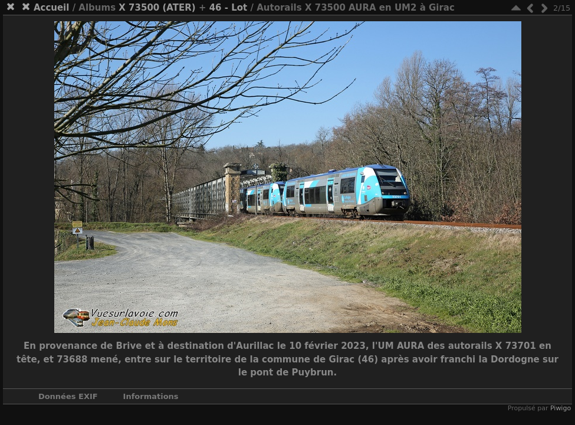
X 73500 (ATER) (157, 7)
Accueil (52, 7)
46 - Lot (228, 7)
